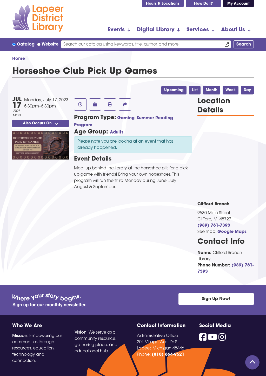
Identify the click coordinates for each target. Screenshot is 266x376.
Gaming (126, 118)
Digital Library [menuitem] (155, 30)
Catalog (26, 44)
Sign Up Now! (216, 299)
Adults (116, 132)
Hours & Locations (162, 4)
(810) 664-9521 (168, 355)
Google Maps (232, 232)
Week (230, 90)
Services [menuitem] (198, 30)
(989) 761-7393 (213, 226)
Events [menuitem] (116, 30)
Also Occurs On (40, 123)
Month (211, 90)
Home (18, 59)
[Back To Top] (252, 362)
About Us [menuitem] (233, 30)
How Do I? (203, 4)
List (195, 90)
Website (50, 44)
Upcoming (174, 90)
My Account (238, 4)
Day (247, 90)
